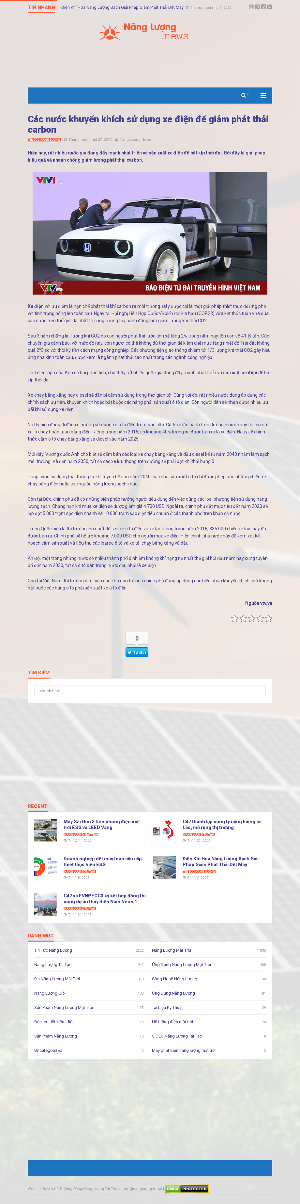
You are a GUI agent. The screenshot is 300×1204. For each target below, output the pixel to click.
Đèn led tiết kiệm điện (54, 1022)
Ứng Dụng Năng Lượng (173, 993)
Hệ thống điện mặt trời (172, 1022)
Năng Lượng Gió (49, 993)
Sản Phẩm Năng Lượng (55, 1036)
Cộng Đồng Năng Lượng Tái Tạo (90, 1189)
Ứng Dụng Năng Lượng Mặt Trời (181, 964)
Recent (38, 806)
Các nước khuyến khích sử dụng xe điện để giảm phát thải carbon (148, 124)
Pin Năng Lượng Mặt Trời (57, 979)
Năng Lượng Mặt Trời (81, 834)
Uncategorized (48, 1050)
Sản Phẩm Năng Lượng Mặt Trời (63, 1007)
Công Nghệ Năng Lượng (174, 979)
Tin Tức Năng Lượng (44, 139)
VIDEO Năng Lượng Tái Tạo (177, 1036)
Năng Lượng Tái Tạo (198, 834)
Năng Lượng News (135, 140)
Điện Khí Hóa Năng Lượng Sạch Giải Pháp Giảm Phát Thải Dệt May (123, 7)
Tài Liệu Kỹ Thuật (167, 1007)
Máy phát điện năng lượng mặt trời (184, 1050)
